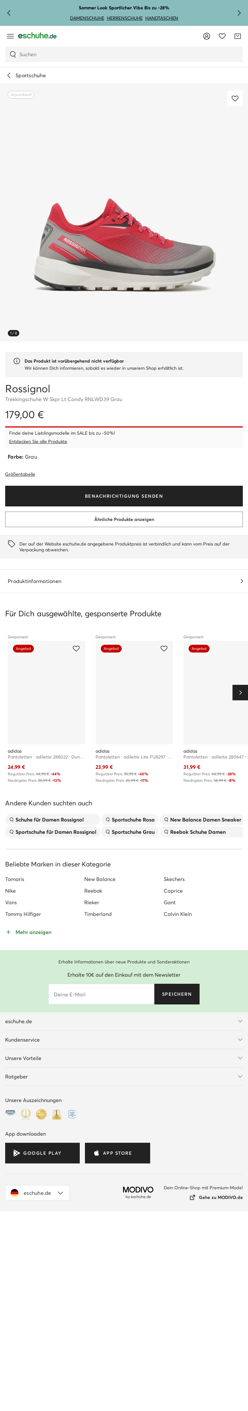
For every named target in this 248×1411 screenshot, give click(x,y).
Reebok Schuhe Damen (195, 751)
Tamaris (14, 798)
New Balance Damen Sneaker (202, 738)
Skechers (174, 798)
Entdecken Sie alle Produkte (38, 441)
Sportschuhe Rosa (130, 738)
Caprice (173, 809)
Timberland (98, 833)
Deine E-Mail (70, 913)
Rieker (91, 821)
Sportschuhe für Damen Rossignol (52, 751)
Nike (10, 809)
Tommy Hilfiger (23, 833)
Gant (170, 821)
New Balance (100, 798)
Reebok (93, 809)
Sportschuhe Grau (130, 751)
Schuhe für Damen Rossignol (46, 738)
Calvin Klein (178, 833)
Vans (11, 821)
